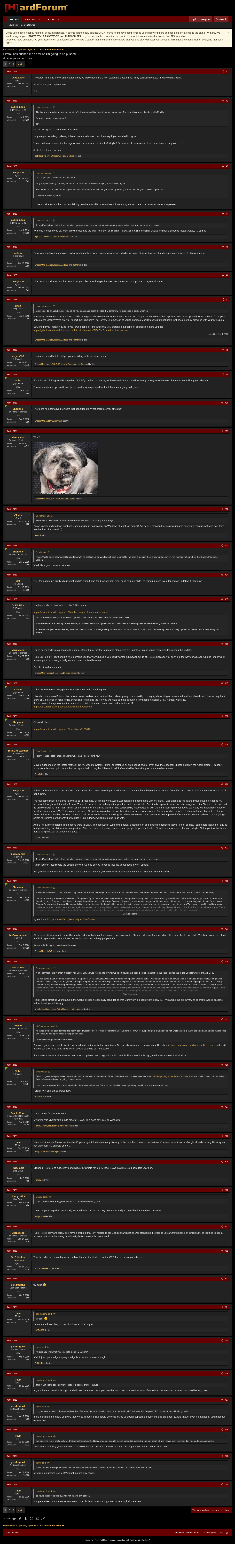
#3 (227, 166)
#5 (227, 247)
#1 (227, 71)
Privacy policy (210, 1532)
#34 (226, 1307)
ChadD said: (42, 751)
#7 (227, 299)
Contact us (178, 1532)
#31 (226, 1227)
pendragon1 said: (44, 1314)
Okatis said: (41, 552)
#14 (226, 575)
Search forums (28, 25)
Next (19, 64)
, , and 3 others (61, 364)
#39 (226, 1456)
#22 (226, 881)
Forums (14, 19)
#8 (227, 350)
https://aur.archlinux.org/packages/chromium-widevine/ (63, 706)
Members (51, 19)
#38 (226, 1429)
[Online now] (5, 377)
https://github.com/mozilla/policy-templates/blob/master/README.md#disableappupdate (81, 330)
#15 (226, 599)
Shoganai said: (43, 516)
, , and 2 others (54, 156)
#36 (226, 1373)
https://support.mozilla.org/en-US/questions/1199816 (61, 729)
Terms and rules (193, 1532)
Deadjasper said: (44, 107)
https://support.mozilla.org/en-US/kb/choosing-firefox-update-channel (70, 612)
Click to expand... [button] (131, 914)
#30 (226, 1190)
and (48, 421)
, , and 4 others (57, 340)
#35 (226, 1340)
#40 (226, 1484)
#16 (226, 644)
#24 (226, 961)
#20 (226, 784)
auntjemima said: (44, 173)
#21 (226, 848)
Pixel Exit (99, 1540)
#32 (226, 1251)
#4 (227, 214)
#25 (226, 1019)
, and (52, 236)
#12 (226, 509)
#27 (226, 1107)
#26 (226, 1065)
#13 (226, 545)
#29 (226, 1162)
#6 (227, 275)
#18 (226, 716)
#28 (226, 1136)
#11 (226, 431)
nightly (79, 380)
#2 (227, 101)
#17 (226, 683)
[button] (39, 19)
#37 (226, 1400)
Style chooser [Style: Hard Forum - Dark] (12, 1532)
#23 (226, 929)
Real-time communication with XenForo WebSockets (126, 1540)
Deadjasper (11, 58)
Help (221, 1532)
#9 (227, 374)
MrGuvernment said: (45, 1026)
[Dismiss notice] (228, 32)
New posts (31, 19)
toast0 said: (41, 1072)
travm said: (41, 1347)
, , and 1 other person (56, 673)
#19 (226, 744)
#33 (226, 1279)
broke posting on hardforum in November (192, 1045)
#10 (226, 403)
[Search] (221, 19)
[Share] (223, 71)
